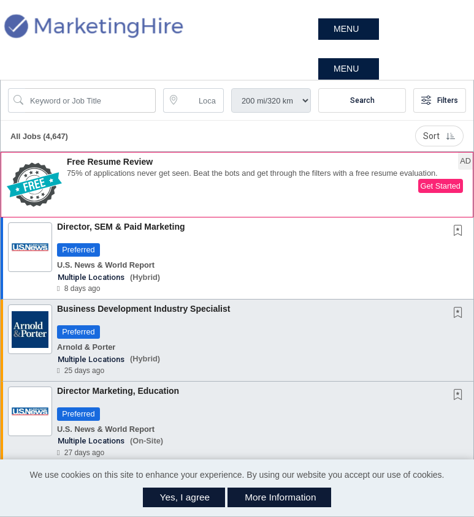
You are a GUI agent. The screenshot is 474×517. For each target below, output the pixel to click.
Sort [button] (439, 136)
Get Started (441, 186)
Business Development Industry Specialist (143, 309)
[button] (348, 29)
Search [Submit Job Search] (362, 100)
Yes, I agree (185, 497)
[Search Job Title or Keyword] (90, 100)
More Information (280, 497)
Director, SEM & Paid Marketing (121, 227)
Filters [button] (439, 100)
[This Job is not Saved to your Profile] (460, 231)
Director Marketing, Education (118, 391)
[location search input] (202, 100)
